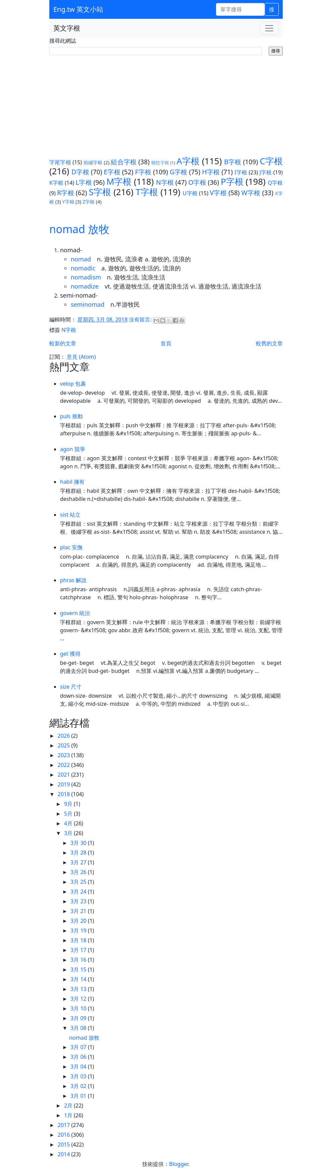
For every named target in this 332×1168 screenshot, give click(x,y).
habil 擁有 (72, 481)
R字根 (65, 192)
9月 (69, 804)
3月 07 (79, 1047)
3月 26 (79, 872)
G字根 (178, 171)
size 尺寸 (71, 686)
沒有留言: (141, 319)
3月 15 (79, 969)
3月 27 (79, 862)
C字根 (271, 161)
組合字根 (123, 161)
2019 (64, 784)
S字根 (100, 192)
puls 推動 (71, 416)
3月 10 (79, 1008)
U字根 (190, 193)
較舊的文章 (269, 343)
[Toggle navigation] (269, 28)
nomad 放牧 (79, 229)
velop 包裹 (73, 383)
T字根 (147, 192)
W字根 (251, 192)
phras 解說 (73, 580)
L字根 (83, 182)
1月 (69, 1115)
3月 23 (79, 901)
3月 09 (79, 1018)
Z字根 (88, 202)
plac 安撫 (71, 547)
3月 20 (79, 920)
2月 (69, 1105)
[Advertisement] (166, 106)
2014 (64, 1154)
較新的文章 (62, 343)
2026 (64, 735)
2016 (64, 1134)
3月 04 (79, 1066)
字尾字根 (60, 162)
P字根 (232, 181)
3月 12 (79, 998)
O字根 (197, 182)
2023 (64, 755)
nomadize (85, 286)
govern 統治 (75, 613)
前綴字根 (93, 162)
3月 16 (79, 959)
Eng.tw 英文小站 (78, 9)
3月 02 (79, 1086)
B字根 (232, 161)
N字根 (165, 182)
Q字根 (275, 182)
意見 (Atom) (81, 356)
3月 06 (79, 1057)
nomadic (83, 268)
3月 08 (79, 1028)
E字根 (112, 171)
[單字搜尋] (240, 9)
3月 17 (79, 950)
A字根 (188, 161)
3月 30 (79, 843)
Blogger (178, 1164)
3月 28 (79, 852)
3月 (69, 833)
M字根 (118, 181)
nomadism (86, 277)
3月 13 (79, 989)
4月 (69, 823)
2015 (64, 1144)
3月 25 (79, 881)
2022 (64, 765)
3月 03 (79, 1076)
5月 (69, 813)
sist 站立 (70, 514)
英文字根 (66, 28)
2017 (64, 1125)
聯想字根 (160, 163)
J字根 (266, 172)
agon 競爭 (72, 449)
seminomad (87, 304)
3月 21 (79, 911)
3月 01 (79, 1095)
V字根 (218, 192)
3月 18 (79, 940)
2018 (64, 794)
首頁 (166, 343)
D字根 (80, 171)
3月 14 (79, 979)
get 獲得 (70, 653)
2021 (64, 774)
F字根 (143, 171)
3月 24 (79, 891)
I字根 (240, 172)
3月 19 (79, 930)
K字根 (56, 182)
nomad (81, 259)
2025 (64, 745)
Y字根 (68, 202)
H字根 (211, 171)
